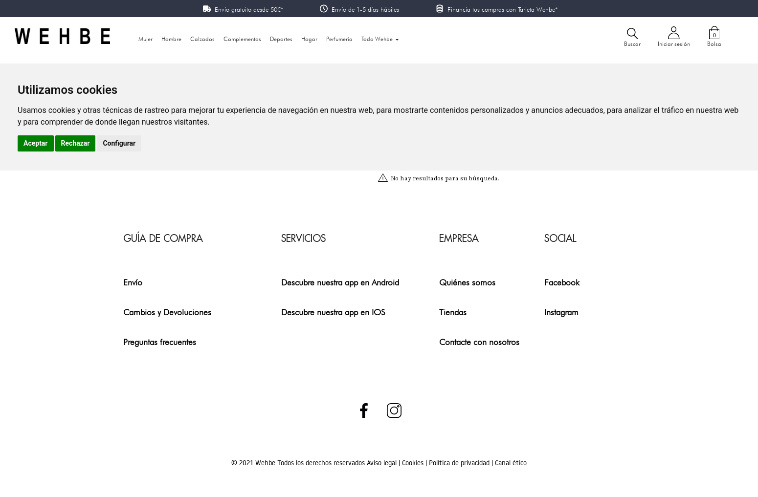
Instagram (561, 312)
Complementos (242, 39)
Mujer (145, 39)
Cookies (413, 462)
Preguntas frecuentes (159, 342)
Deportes (281, 39)
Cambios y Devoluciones (167, 312)
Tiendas (453, 312)
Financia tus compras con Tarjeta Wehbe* (502, 9)
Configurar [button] (119, 143)
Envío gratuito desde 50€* (249, 9)
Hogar (309, 39)
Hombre (171, 39)
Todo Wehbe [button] (377, 39)
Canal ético (511, 462)
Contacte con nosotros (479, 342)
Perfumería (339, 39)
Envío (132, 282)
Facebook (562, 282)
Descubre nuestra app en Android (340, 282)
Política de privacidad (460, 462)
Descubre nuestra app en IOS (333, 312)
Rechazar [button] (75, 143)
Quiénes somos (467, 282)
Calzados (202, 39)
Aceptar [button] (35, 143)
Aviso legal (383, 462)
